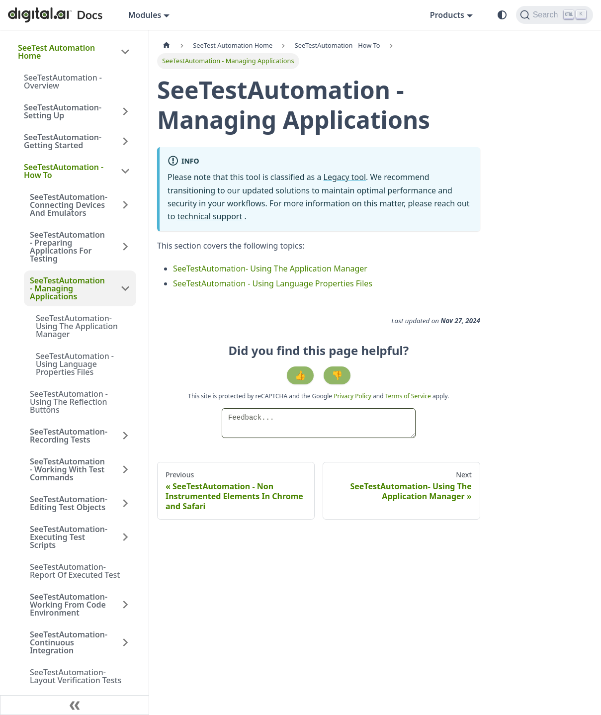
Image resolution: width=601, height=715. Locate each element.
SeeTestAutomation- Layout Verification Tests (75, 676)
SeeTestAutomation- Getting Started (62, 141)
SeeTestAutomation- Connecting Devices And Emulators (68, 204)
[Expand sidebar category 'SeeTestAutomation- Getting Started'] (125, 141)
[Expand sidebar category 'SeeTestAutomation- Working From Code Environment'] (125, 605)
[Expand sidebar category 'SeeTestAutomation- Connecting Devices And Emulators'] (125, 205)
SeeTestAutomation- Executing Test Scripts (68, 537)
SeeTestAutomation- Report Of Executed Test (75, 570)
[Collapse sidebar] (74, 705)
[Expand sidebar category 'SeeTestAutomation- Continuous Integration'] (125, 642)
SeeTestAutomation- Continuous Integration (68, 642)
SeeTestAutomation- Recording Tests (68, 435)
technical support (210, 216)
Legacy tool (345, 177)
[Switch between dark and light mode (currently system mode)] (502, 15)
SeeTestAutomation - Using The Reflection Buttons (69, 401)
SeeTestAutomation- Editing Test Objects (68, 503)
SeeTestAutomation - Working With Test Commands (67, 469)
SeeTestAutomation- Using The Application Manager (77, 326)
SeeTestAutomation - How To (63, 171)
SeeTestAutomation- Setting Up (62, 111)
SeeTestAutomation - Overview (63, 81)
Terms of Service (408, 396)
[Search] (554, 15)
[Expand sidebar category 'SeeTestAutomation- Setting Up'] (125, 111)
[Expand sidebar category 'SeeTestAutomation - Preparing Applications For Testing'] (125, 246)
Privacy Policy (353, 396)
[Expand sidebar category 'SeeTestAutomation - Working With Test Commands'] (125, 469)
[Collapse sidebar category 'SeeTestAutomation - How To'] (125, 171)
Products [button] (447, 14)
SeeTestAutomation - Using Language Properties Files (75, 364)
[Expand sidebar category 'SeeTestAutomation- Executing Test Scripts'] (125, 537)
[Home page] (166, 45)
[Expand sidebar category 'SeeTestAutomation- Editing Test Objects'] (125, 503)
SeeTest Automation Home (56, 51)
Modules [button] (145, 14)
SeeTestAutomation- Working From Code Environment (68, 604)
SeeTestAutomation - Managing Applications (67, 288)
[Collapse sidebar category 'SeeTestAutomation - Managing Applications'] (125, 288)
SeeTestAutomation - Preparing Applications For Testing (67, 246)
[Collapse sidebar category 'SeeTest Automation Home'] (125, 52)
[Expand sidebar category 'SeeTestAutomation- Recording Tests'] (125, 435)
